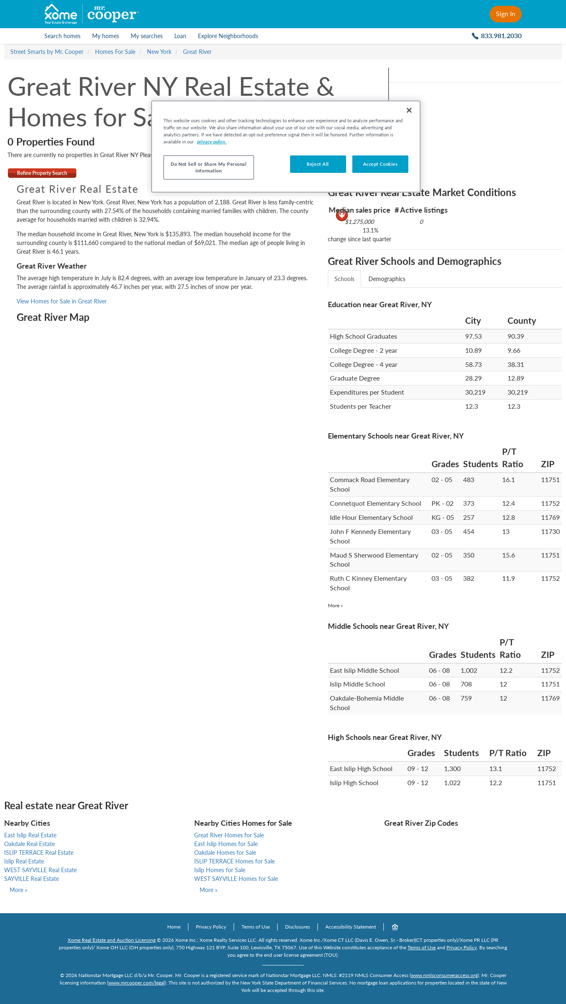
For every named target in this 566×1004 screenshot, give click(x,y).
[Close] (409, 110)
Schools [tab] (344, 278)
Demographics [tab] (386, 278)
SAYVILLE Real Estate (31, 878)
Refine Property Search (42, 173)
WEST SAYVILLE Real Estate (40, 869)
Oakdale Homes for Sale (225, 852)
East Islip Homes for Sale (226, 843)
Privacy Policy (211, 927)
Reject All (318, 164)
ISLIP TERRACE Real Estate (38, 852)
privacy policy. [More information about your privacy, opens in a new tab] (212, 141)
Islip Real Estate (24, 861)
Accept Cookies (380, 164)
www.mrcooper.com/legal (136, 983)
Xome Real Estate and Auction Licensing (112, 940)
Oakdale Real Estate (29, 843)
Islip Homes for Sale (219, 869)
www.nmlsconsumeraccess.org (444, 975)
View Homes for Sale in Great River (62, 301)
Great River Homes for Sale (229, 835)
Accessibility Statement (350, 927)
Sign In (505, 13)
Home (174, 927)
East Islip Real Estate (30, 835)
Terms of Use (256, 927)
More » (335, 605)
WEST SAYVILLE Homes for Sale (236, 878)
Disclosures (297, 927)
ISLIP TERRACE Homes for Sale (234, 861)
